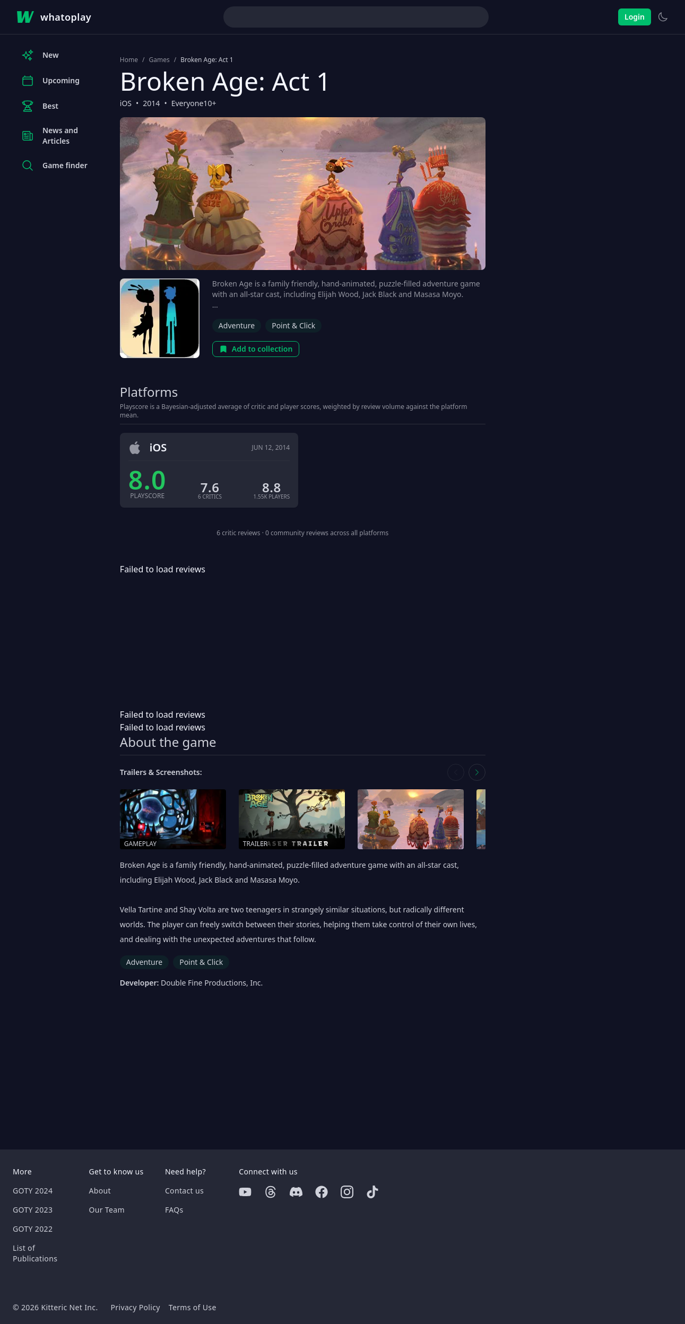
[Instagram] (347, 1192)
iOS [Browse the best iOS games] (126, 103)
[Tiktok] (372, 1192)
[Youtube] (245, 1192)
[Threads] (270, 1192)
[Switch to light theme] (662, 17)
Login (635, 17)
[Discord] (296, 1192)
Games (159, 60)
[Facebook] (321, 1192)
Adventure (237, 325)
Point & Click (293, 325)
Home (129, 60)
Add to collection (256, 349)
